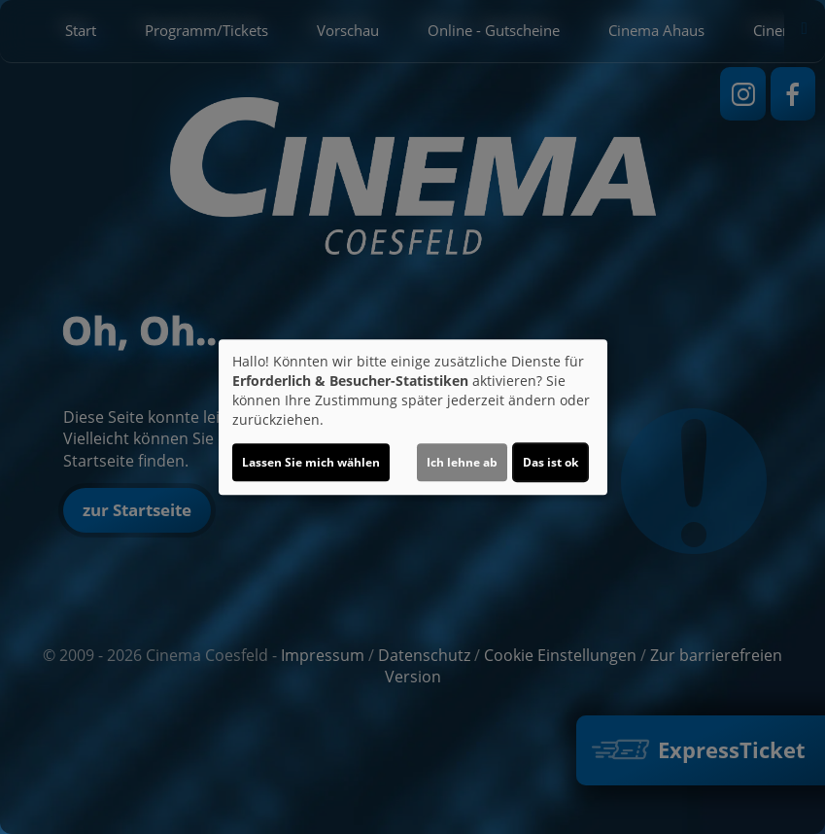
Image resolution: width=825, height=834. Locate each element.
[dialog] (413, 417)
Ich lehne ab (462, 462)
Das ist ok (550, 462)
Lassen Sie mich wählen (311, 462)
